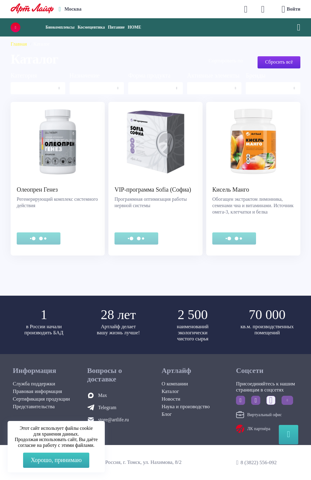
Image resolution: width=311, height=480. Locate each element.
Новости (171, 399)
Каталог (170, 391)
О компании (175, 384)
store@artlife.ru (113, 419)
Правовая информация (37, 391)
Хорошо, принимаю (56, 460)
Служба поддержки (34, 384)
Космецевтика (91, 27)
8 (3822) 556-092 (259, 462)
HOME (134, 27)
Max (102, 395)
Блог (167, 414)
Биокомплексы (60, 27)
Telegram (107, 407)
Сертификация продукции (41, 399)
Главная (19, 44)
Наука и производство (186, 406)
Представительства (34, 406)
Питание (116, 27)
